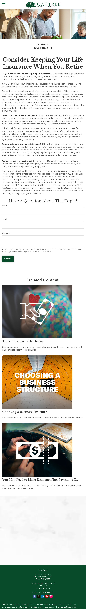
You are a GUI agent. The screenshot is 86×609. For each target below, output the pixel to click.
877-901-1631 (47, 577)
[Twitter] (38, 596)
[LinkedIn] (42, 596)
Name (4, 205)
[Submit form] (8, 259)
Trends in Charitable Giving (23, 341)
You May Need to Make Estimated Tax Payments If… (40, 479)
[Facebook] (34, 596)
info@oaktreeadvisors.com (43, 592)
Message (6, 233)
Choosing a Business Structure (24, 412)
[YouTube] (46, 596)
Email (4, 219)
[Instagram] (51, 596)
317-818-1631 (46, 574)
